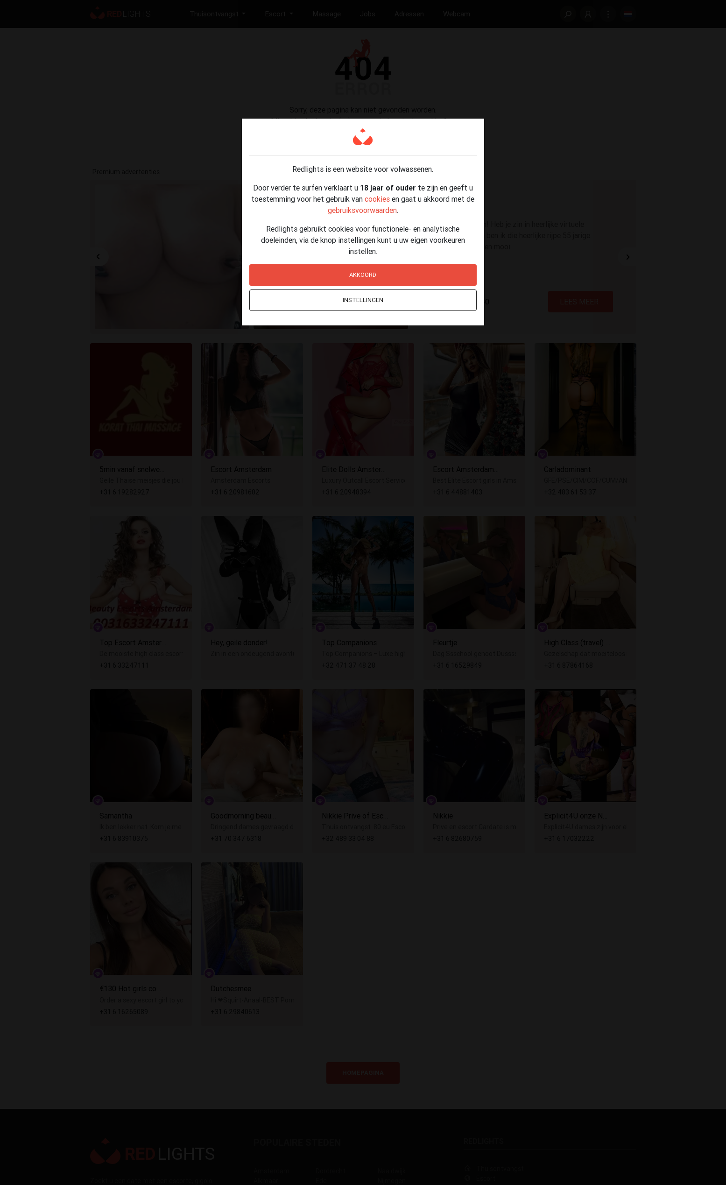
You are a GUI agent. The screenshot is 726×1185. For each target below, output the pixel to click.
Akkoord (362, 275)
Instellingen (363, 300)
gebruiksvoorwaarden (362, 210)
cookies (377, 199)
